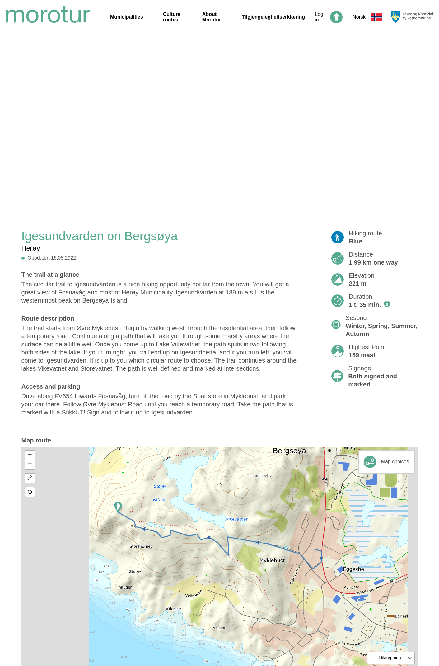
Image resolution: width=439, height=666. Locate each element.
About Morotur (211, 17)
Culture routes (171, 17)
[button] (118, 507)
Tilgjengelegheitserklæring (273, 17)
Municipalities (126, 17)
